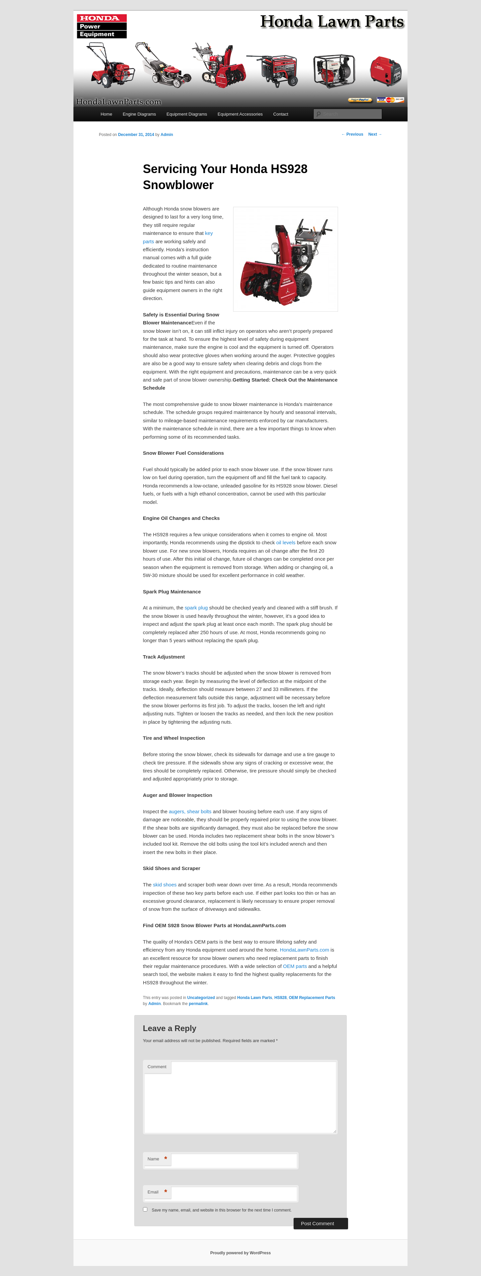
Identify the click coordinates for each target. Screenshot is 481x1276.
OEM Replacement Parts (312, 997)
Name (157, 1159)
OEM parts (295, 966)
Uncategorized (201, 997)
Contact (280, 114)
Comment (157, 1066)
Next (375, 134)
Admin (167, 134)
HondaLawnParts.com (304, 950)
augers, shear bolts (190, 811)
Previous (352, 134)
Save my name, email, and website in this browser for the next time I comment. (222, 1210)
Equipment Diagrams (187, 114)
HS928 (280, 997)
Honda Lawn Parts (254, 997)
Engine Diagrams (139, 114)
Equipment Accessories (240, 114)
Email (157, 1192)
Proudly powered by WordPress (240, 1253)
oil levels (286, 542)
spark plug (196, 607)
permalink (198, 1003)
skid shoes (165, 884)
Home (106, 114)
